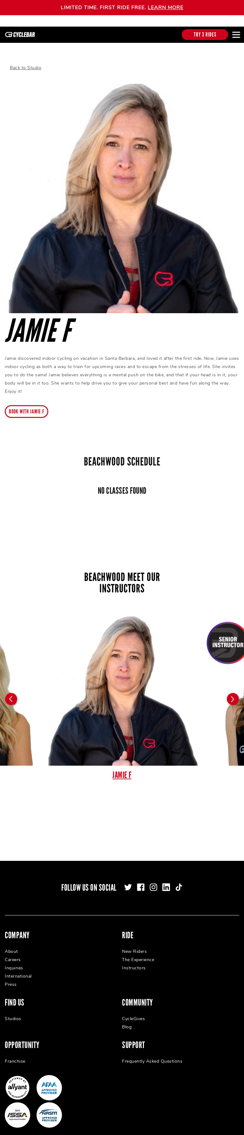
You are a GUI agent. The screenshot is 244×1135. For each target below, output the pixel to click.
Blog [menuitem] (127, 1021)
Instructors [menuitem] (134, 962)
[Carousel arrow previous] (11, 693)
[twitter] (128, 881)
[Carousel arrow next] (233, 693)
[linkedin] (166, 881)
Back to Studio (25, 62)
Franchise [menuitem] (15, 1056)
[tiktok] (179, 881)
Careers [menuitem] (13, 954)
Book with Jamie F (26, 405)
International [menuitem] (18, 970)
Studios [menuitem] (13, 1013)
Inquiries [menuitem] (14, 962)
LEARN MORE (165, 7)
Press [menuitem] (11, 979)
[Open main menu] (236, 35)
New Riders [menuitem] (134, 946)
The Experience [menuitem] (138, 954)
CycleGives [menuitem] (133, 1013)
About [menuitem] (11, 946)
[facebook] (141, 881)
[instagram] (153, 881)
